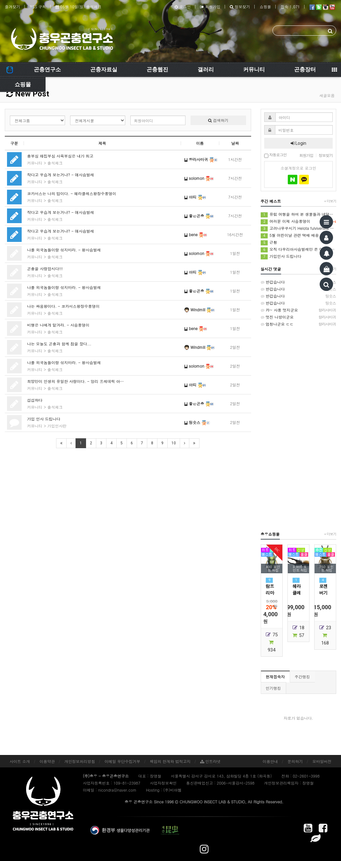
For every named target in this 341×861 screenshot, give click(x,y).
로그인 (183, 6)
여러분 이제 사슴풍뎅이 (299, 221)
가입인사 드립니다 (281, 256)
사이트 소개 (20, 761)
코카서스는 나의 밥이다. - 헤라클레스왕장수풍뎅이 (71, 193)
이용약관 (47, 761)
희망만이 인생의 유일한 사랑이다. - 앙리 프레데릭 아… (75, 381)
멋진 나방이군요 (299, 317)
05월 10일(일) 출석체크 (78, 6)
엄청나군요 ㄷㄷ (299, 324)
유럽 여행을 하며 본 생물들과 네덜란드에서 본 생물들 (299, 214)
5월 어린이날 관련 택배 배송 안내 (294, 235)
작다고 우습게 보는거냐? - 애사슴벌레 (60, 174)
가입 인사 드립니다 (43, 418)
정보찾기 (240, 6)
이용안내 (270, 761)
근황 (269, 242)
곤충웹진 (157, 69)
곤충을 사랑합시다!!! (45, 268)
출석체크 (55, 163)
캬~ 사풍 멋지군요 (299, 310)
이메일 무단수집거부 (122, 761)
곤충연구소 (47, 69)
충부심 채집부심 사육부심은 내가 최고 (60, 156)
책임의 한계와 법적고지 (170, 761)
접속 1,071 (290, 6)
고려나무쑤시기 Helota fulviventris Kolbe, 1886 (299, 228)
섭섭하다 (34, 400)
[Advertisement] (299, 428)
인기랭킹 (273, 688)
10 (173, 443)
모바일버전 (321, 761)
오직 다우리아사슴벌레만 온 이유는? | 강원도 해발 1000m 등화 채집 (299, 249)
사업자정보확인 (163, 783)
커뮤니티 (254, 69)
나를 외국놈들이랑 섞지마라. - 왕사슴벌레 (64, 249)
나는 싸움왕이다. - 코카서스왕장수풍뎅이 (63, 306)
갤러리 (206, 69)
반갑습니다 (299, 282)
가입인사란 (57, 425)
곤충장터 (305, 69)
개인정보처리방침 (79, 761)
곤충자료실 (103, 69)
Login (298, 143)
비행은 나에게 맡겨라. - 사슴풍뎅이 (58, 325)
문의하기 (295, 761)
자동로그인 (275, 155)
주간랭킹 (302, 676)
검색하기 (218, 120)
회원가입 (210, 6)
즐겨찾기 (12, 6)
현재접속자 (275, 676)
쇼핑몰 (265, 6)
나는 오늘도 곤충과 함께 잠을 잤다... (59, 343)
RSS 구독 (38, 6)
